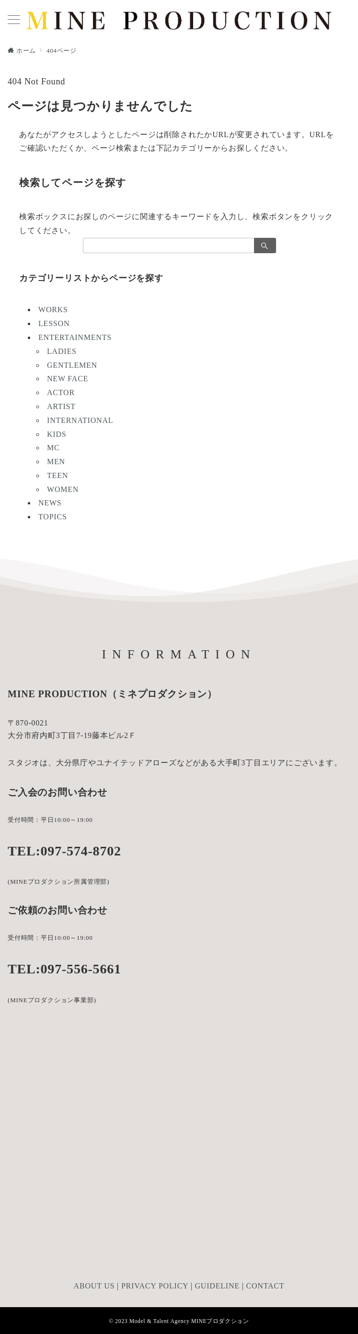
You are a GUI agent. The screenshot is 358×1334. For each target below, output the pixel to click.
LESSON (53, 323)
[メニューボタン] (14, 20)
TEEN (57, 475)
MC (53, 448)
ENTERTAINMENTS (75, 337)
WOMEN (63, 489)
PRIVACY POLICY (154, 1286)
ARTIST (61, 406)
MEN (56, 461)
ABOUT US (94, 1286)
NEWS (50, 503)
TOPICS (52, 517)
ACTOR (61, 392)
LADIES (62, 351)
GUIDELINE (217, 1286)
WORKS (53, 309)
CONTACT (265, 1286)
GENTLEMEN (72, 365)
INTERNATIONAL (80, 420)
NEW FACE (67, 378)
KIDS (57, 434)
